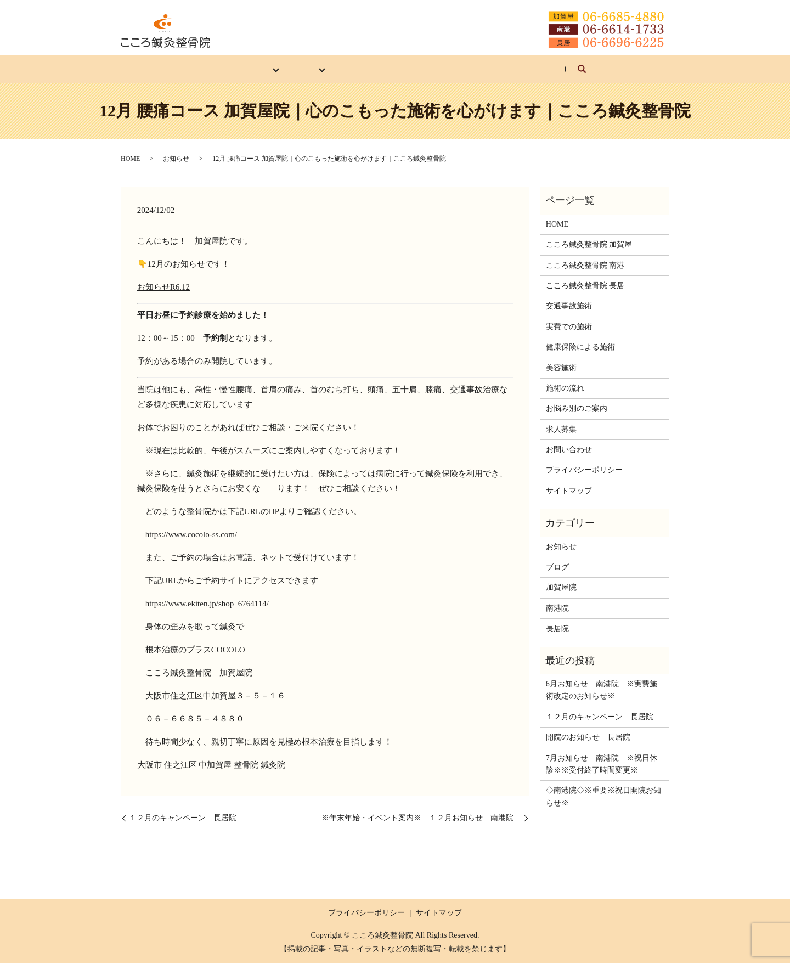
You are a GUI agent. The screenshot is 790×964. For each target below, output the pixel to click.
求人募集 (500, 69)
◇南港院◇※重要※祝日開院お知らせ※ (603, 797)
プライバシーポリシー (584, 470)
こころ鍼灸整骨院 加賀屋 (589, 245)
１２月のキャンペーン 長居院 (182, 818)
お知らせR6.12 (163, 287)
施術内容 (291, 69)
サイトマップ (569, 491)
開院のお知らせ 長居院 (588, 738)
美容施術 (561, 368)
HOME (184, 69)
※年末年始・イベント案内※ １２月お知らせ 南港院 (421, 818)
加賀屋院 (561, 588)
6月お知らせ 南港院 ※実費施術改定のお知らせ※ (601, 690)
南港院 (557, 608)
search (624, 74)
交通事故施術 (569, 306)
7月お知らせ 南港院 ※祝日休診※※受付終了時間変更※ (601, 764)
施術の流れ (352, 69)
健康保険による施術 (580, 347)
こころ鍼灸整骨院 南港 (585, 265)
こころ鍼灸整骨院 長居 (585, 286)
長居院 (557, 629)
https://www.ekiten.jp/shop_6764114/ (207, 603)
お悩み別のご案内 (428, 69)
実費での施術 (569, 327)
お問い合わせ (565, 69)
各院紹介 (235, 69)
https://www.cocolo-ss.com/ (191, 534)
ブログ (557, 567)
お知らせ (176, 159)
